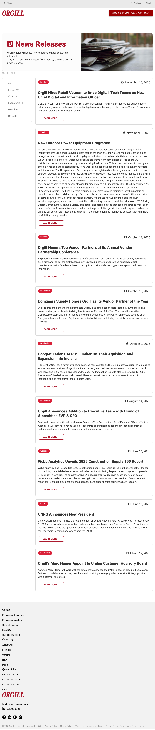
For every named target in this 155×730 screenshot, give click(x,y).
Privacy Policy (50, 727)
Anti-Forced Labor (135, 727)
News (5, 661)
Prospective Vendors (12, 621)
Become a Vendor (10, 685)
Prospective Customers (13, 616)
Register (135, 3)
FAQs (5, 690)
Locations (6, 651)
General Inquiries (10, 626)
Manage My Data (94, 727)
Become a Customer (12, 680)
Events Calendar (10, 675)
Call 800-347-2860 (11, 636)
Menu (7, 3)
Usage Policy (66, 727)
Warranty (79, 727)
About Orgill (7, 646)
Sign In (147, 3)
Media (5, 666)
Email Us (6, 631)
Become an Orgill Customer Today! (131, 13)
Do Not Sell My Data (115, 727)
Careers (6, 656)
